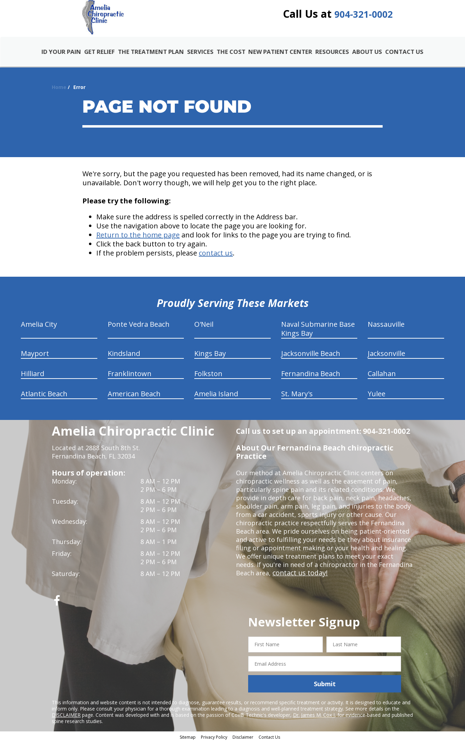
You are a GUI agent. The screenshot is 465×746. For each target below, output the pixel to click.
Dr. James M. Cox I (314, 718)
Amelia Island (216, 397)
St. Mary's (297, 397)
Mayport (35, 357)
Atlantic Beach (44, 397)
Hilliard (32, 377)
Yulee (376, 397)
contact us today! (298, 577)
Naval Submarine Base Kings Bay (318, 332)
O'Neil (203, 328)
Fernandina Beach (310, 377)
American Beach (134, 397)
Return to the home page (138, 238)
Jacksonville (386, 357)
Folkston (208, 377)
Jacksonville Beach (310, 357)
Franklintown (130, 377)
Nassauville (386, 328)
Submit (325, 687)
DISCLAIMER (66, 718)
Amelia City (39, 328)
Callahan (382, 377)
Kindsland (124, 357)
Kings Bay (210, 357)
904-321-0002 (364, 18)
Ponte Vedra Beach (139, 328)
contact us (216, 256)
